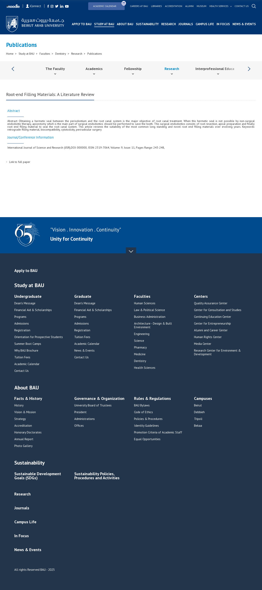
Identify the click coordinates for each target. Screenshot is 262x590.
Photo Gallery (23, 446)
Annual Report (23, 439)
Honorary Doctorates (28, 432)
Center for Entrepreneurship (212, 323)
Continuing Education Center (212, 317)
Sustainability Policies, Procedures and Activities (97, 476)
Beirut (198, 405)
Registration (22, 330)
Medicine (140, 354)
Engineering (141, 334)
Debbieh (199, 412)
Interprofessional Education (218, 68)
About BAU (125, 24)
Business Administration (149, 317)
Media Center (202, 344)
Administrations (84, 419)
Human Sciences (144, 303)
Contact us (242, 6)
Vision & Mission (25, 412)
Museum (201, 6)
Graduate (82, 296)
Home (10, 53)
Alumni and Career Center (211, 330)
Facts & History (28, 398)
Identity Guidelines (146, 426)
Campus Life (205, 24)
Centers (201, 296)
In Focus (223, 24)
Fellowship (133, 68)
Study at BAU (104, 24)
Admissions (21, 323)
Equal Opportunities (147, 439)
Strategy (20, 419)
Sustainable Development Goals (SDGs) (37, 476)
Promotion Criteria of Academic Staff (158, 432)
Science (139, 341)
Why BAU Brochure (26, 350)
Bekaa (198, 426)
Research (168, 24)
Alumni (189, 6)
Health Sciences (144, 368)
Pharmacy (140, 347)
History (19, 405)
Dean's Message (24, 303)
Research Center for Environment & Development (217, 352)
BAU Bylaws (142, 405)
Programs (20, 317)
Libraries (156, 6)
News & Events (244, 24)
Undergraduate (28, 296)
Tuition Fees (22, 357)
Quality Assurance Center (210, 303)
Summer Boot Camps (27, 344)
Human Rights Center (208, 337)
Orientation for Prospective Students (38, 337)
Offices (79, 426)
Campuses (203, 398)
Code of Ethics (143, 412)
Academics (94, 68)
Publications (94, 53)
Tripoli (198, 419)
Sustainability (147, 24)
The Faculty (55, 68)
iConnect (33, 6)
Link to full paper (19, 162)
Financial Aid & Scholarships (33, 310)
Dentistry (60, 53)
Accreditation (173, 6)
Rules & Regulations (152, 398)
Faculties (45, 53)
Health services (218, 6)
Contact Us (21, 371)
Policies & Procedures (148, 419)
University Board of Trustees (93, 405)
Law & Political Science (149, 310)
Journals (185, 24)
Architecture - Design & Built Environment (153, 325)
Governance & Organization (99, 398)
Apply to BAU (81, 24)
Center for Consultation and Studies (217, 310)
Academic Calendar (109, 4)
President (80, 412)
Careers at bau (139, 6)
